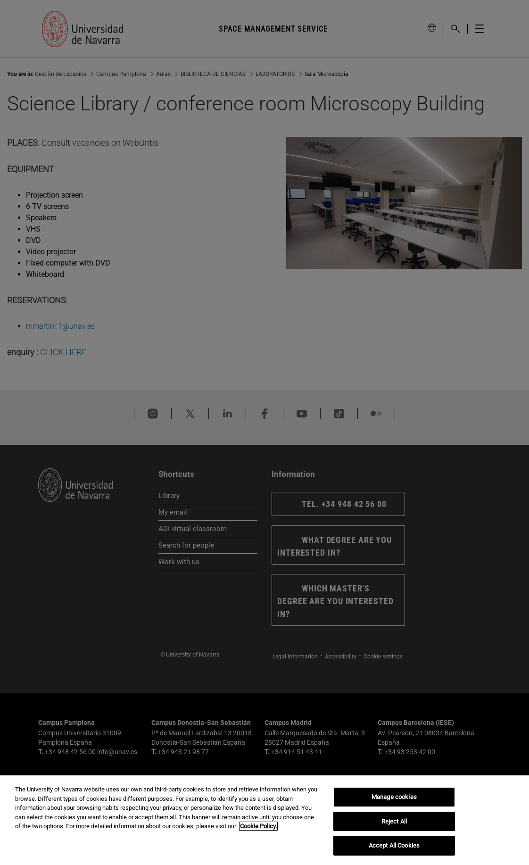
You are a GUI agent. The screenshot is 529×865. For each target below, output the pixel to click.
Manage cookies (394, 796)
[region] (264, 820)
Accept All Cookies (394, 845)
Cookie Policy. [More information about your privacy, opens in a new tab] (258, 826)
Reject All (394, 821)
